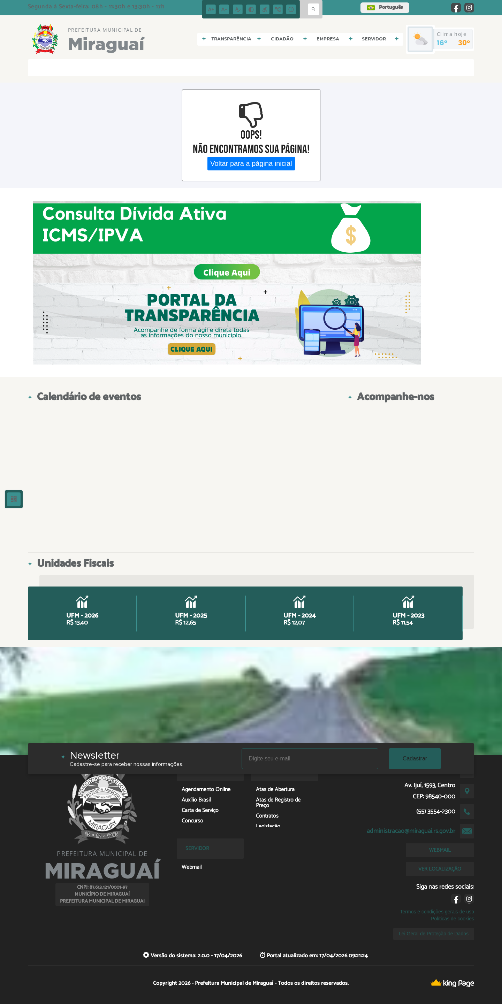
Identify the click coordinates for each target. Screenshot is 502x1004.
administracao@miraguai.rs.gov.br (411, 831)
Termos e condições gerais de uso (437, 911)
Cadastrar (415, 758)
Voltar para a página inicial (251, 163)
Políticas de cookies (452, 918)
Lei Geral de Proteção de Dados (434, 933)
